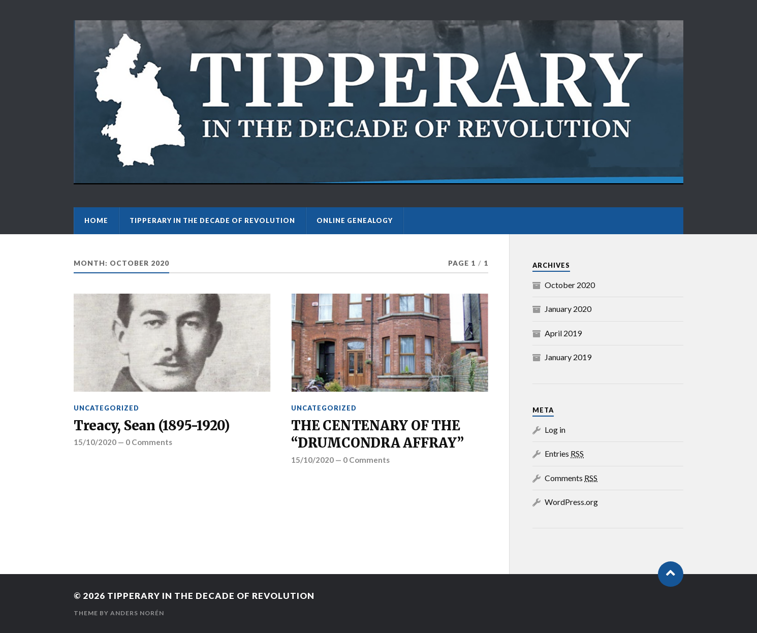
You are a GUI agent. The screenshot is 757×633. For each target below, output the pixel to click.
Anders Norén (137, 613)
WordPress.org (571, 502)
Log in (555, 429)
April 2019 (563, 333)
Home (96, 220)
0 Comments (148, 442)
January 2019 (568, 357)
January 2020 (568, 308)
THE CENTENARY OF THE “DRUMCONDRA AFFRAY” (377, 434)
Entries (564, 453)
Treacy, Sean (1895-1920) (152, 426)
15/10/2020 (95, 442)
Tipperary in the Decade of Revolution (212, 220)
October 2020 (570, 285)
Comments (571, 478)
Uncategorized (106, 408)
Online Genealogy (355, 220)
